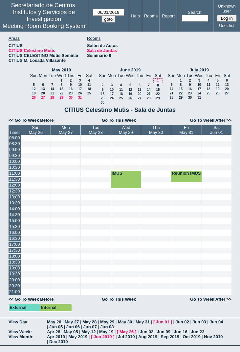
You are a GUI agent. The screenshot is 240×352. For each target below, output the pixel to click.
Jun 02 (182, 321)
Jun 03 (199, 321)
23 (71, 93)
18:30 (14, 262)
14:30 (14, 214)
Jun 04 (216, 321)
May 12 (88, 331)
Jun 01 (162, 321)
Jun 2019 (103, 336)
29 (61, 97)
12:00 (14, 185)
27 (43, 97)
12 (33, 89)
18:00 (14, 256)
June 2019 (130, 69)
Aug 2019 (147, 336)
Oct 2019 (191, 336)
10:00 (14, 161)
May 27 (72, 321)
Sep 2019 (170, 336)
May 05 (71, 331)
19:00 (14, 267)
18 (89, 89)
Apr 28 (53, 331)
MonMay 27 (66, 130)
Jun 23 (197, 331)
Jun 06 (73, 326)
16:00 (14, 232)
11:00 (14, 173)
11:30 (14, 179)
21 (52, 93)
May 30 (125, 321)
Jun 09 (163, 331)
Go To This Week (119, 120)
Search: (195, 12)
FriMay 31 (186, 130)
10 (80, 85)
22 (61, 93)
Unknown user (227, 8)
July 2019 (199, 69)
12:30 (14, 191)
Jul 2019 (126, 336)
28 (52, 97)
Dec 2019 (58, 341)
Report (168, 15)
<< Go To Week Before (31, 120)
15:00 (14, 220)
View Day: (19, 321)
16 (71, 89)
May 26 (54, 321)
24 (80, 93)
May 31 (143, 321)
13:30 (14, 202)
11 (89, 85)
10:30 (14, 167)
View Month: (21, 336)
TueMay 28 (96, 130)
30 (71, 97)
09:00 (14, 149)
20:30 (14, 285)
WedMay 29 (126, 130)
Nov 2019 (213, 336)
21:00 (14, 291)
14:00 (14, 208)
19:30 (14, 273)
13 (43, 89)
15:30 (14, 226)
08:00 (14, 137)
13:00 (14, 196)
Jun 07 (90, 326)
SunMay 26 (36, 130)
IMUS (117, 173)
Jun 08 (107, 326)
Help (135, 15)
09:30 (14, 155)
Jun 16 (180, 331)
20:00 (14, 279)
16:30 (14, 238)
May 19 (106, 331)
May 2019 (61, 69)
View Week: (20, 331)
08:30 (14, 143)
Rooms (151, 15)
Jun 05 (56, 326)
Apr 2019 (56, 336)
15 (61, 89)
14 (52, 89)
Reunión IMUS (186, 173)
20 (43, 93)
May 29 (107, 321)
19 (33, 93)
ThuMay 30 (156, 130)
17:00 (14, 244)
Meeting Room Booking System (44, 26)
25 (89, 93)
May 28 (89, 321)
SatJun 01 (216, 130)
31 (80, 97)
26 (33, 97)
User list (226, 25)
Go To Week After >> (210, 120)
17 (80, 89)
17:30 (14, 250)
